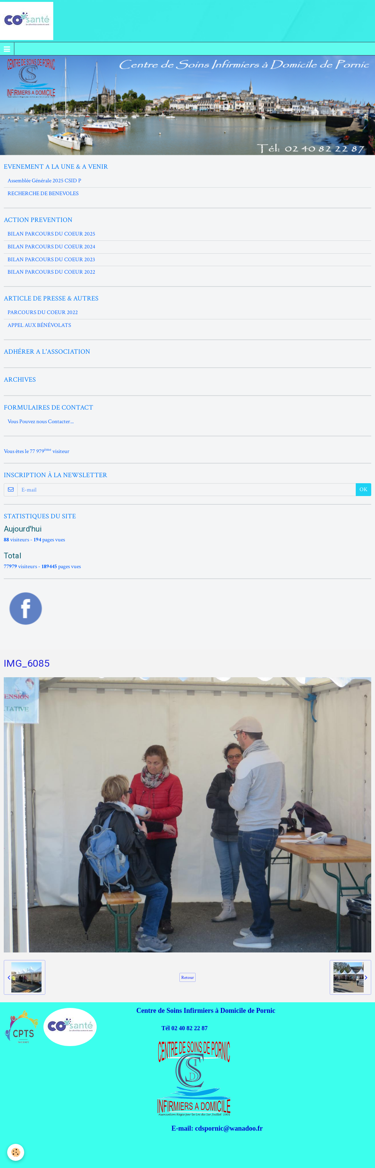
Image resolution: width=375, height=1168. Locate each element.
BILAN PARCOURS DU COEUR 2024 (51, 246)
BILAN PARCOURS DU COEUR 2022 (51, 272)
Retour (187, 977)
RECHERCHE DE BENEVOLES (43, 193)
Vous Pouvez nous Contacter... (41, 421)
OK (363, 489)
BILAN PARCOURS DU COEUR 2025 (51, 233)
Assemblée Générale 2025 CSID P (44, 180)
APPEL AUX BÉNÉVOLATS (39, 325)
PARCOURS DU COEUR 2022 (43, 312)
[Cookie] (16, 1152)
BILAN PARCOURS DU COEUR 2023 (51, 259)
